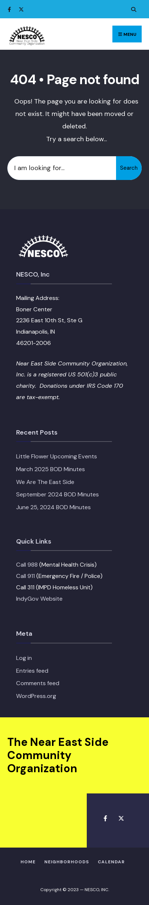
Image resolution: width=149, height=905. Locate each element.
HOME (28, 862)
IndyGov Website (39, 598)
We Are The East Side (45, 482)
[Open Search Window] (132, 9)
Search (129, 168)
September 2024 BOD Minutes (57, 494)
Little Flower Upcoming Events (56, 456)
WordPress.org (36, 696)
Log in (24, 658)
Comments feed (37, 683)
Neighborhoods (66, 862)
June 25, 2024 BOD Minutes (53, 507)
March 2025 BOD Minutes (50, 469)
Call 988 (27, 564)
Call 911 (25, 576)
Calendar (111, 862)
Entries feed (32, 671)
